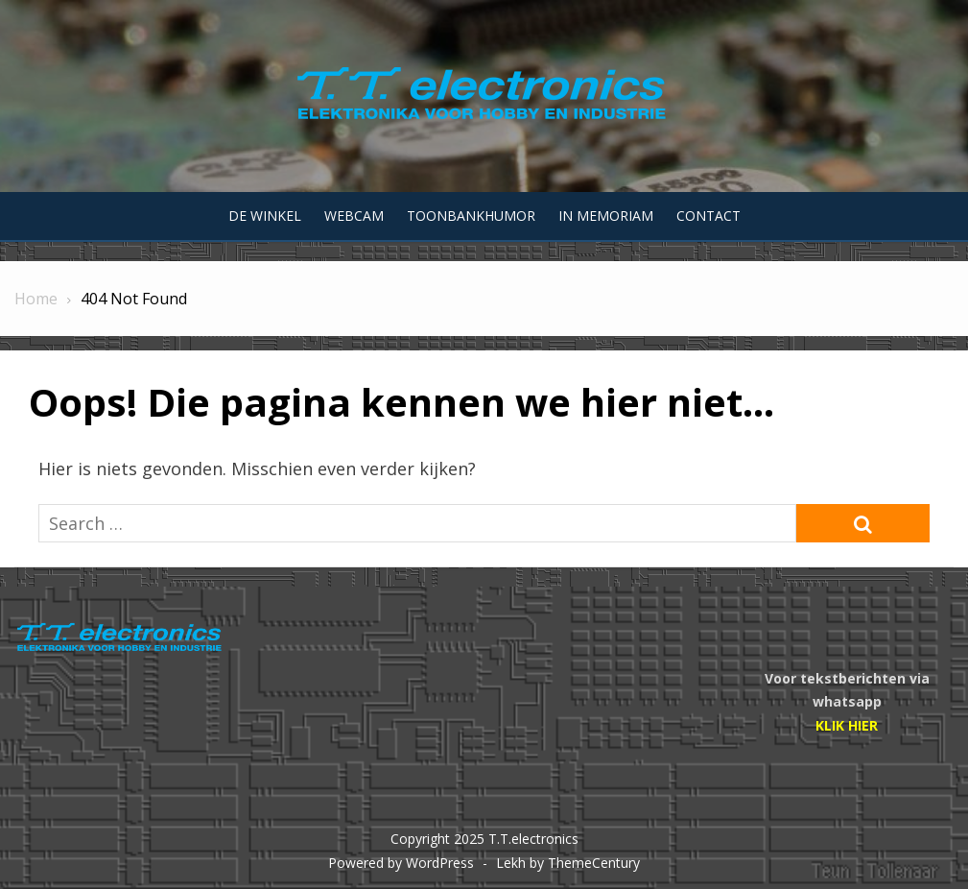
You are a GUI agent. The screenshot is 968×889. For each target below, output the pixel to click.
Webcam (354, 215)
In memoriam (605, 215)
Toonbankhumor (471, 215)
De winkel (264, 215)
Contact (708, 215)
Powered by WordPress (401, 862)
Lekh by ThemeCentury (568, 862)
